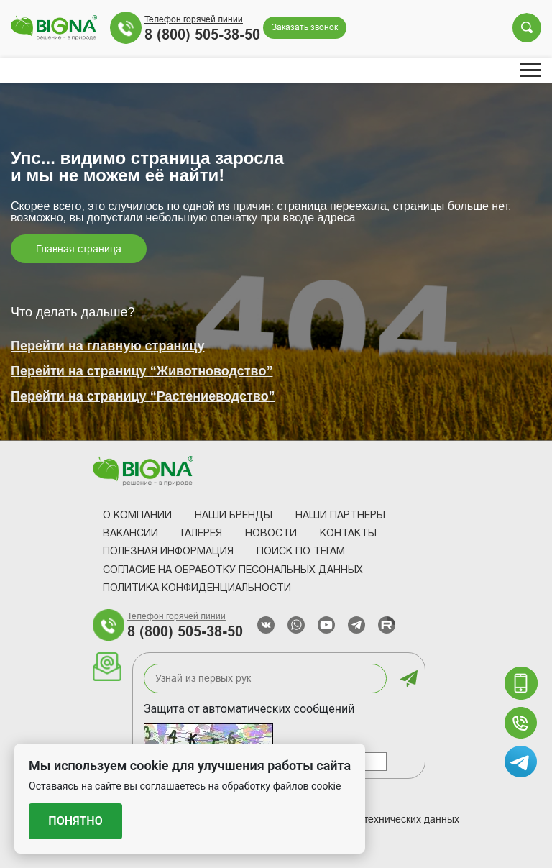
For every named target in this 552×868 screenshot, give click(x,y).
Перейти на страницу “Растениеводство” (143, 396)
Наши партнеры (340, 516)
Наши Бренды (233, 516)
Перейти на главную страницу (107, 346)
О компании (137, 516)
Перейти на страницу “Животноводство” (141, 371)
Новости (271, 534)
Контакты (348, 534)
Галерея (201, 534)
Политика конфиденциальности (197, 588)
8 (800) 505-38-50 (202, 34)
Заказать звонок (305, 27)
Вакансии (130, 534)
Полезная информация (168, 552)
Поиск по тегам (301, 552)
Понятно (75, 821)
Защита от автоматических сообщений (249, 709)
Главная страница (78, 249)
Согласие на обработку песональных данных (233, 570)
